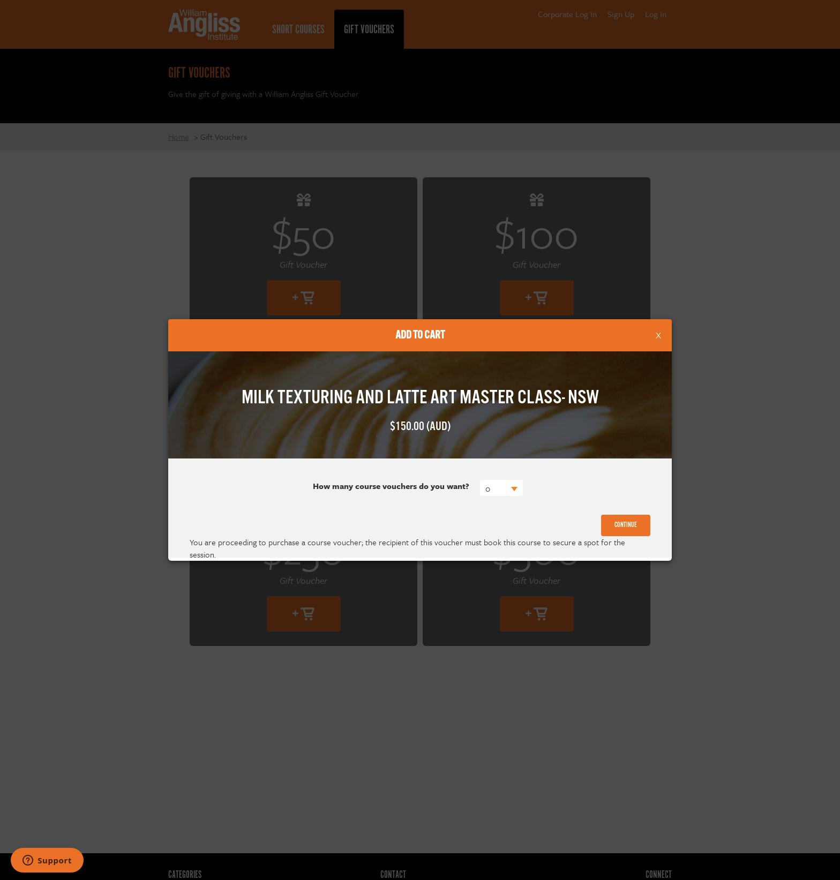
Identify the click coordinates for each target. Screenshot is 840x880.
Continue (625, 525)
